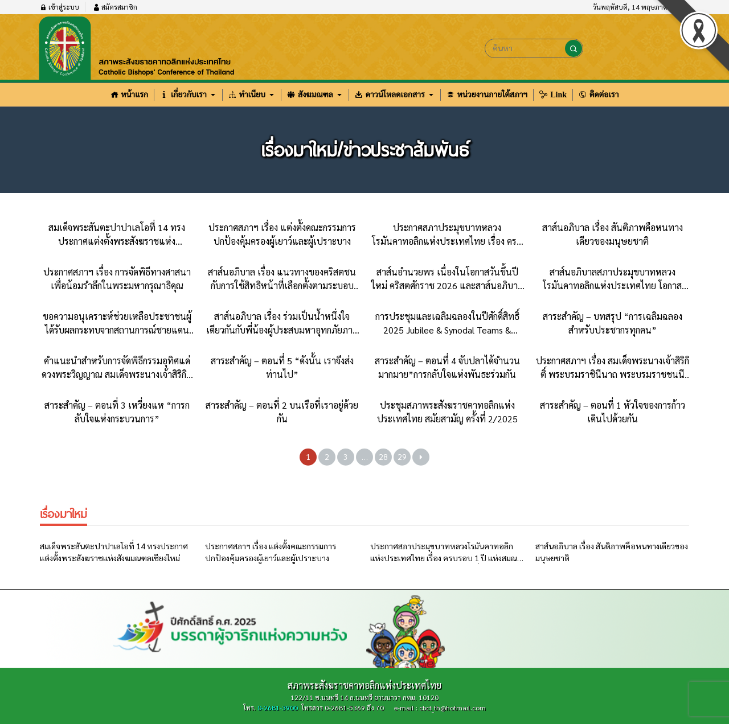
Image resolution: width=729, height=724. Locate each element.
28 (383, 456)
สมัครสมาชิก (115, 6)
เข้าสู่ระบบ (59, 6)
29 (402, 456)
